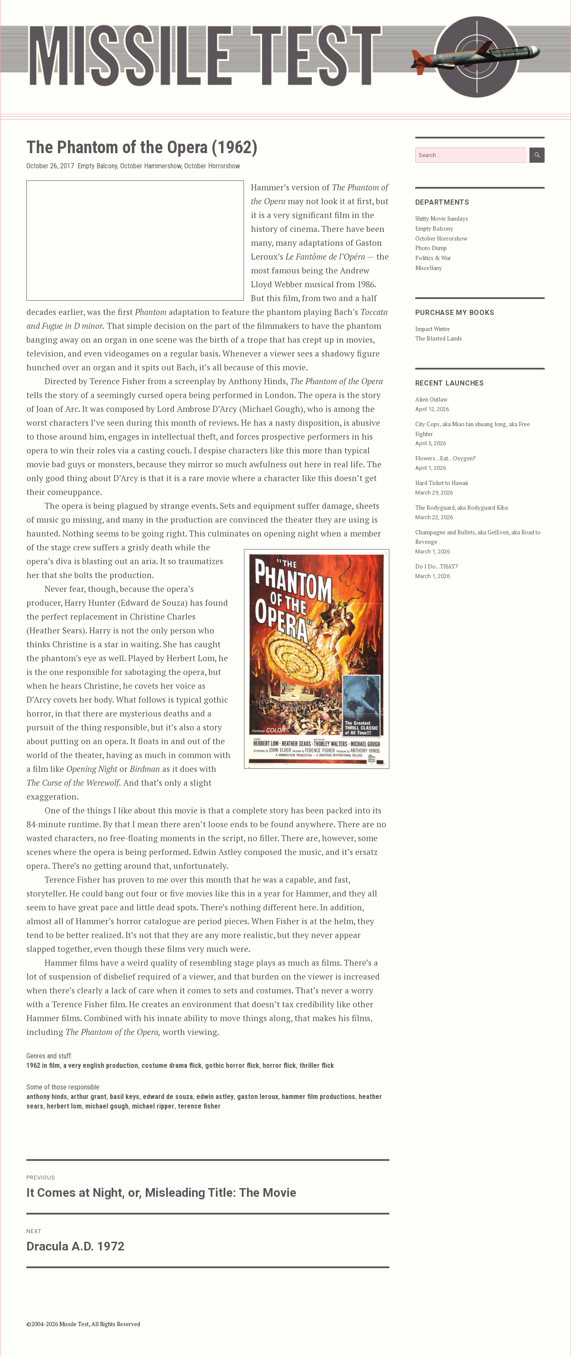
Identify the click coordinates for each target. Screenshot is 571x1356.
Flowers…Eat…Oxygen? (445, 458)
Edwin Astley (215, 1097)
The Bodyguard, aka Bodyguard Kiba (461, 507)
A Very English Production (100, 1065)
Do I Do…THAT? (436, 566)
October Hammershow (150, 166)
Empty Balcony (97, 166)
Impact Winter (432, 329)
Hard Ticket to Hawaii (441, 483)
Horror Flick (279, 1065)
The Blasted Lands (438, 338)
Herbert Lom (64, 1106)
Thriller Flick (316, 1065)
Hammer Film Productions (318, 1097)
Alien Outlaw (431, 399)
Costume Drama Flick (171, 1065)
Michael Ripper (153, 1106)
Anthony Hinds (46, 1097)
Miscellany (428, 268)
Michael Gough (106, 1106)
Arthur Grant (88, 1097)
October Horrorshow (212, 166)
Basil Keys (124, 1097)
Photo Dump (431, 248)
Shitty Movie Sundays (441, 218)
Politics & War (433, 258)
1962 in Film (43, 1065)
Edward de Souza (168, 1097)
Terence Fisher (199, 1106)
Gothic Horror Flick (232, 1065)
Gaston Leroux (257, 1097)
